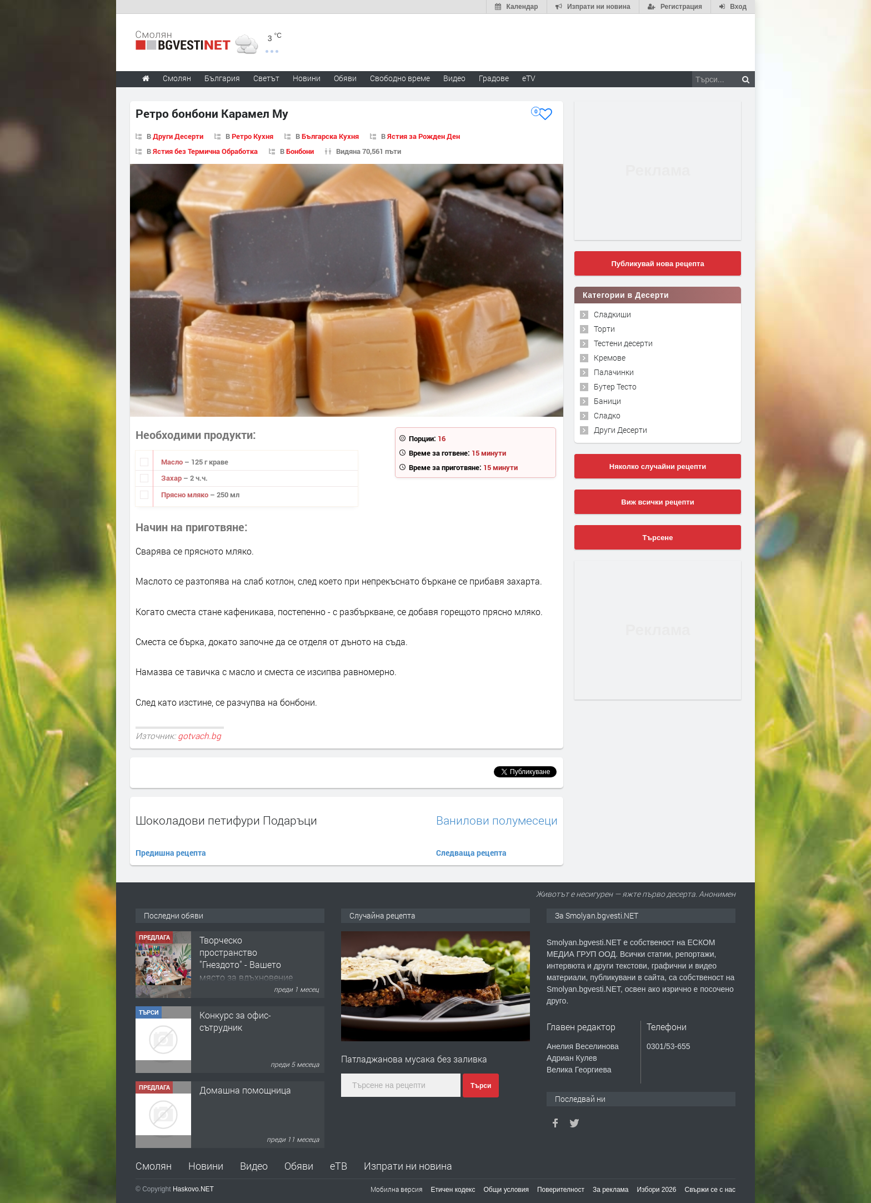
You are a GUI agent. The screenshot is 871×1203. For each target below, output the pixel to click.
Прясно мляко (185, 495)
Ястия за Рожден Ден (423, 136)
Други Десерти (178, 136)
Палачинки (614, 372)
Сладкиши (612, 314)
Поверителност (560, 1190)
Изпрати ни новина (408, 1165)
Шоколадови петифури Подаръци (226, 820)
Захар (172, 478)
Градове (494, 78)
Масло (172, 462)
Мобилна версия (397, 1189)
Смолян (154, 1165)
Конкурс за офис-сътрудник (235, 1021)
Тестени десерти (623, 343)
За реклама (611, 1190)
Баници (607, 401)
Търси (480, 1086)
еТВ (338, 1165)
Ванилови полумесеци (497, 820)
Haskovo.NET (193, 1189)
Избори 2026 (657, 1190)
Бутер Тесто (615, 386)
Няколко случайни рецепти (657, 466)
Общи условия (506, 1190)
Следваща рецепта (471, 852)
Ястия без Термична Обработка (205, 151)
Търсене (658, 537)
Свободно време (400, 78)
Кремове (609, 357)
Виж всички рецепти (657, 502)
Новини (307, 78)
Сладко (607, 415)
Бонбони (300, 151)
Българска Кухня (330, 136)
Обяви (298, 1165)
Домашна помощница (245, 1090)
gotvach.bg (199, 735)
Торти (604, 328)
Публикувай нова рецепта (657, 263)
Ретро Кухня (252, 136)
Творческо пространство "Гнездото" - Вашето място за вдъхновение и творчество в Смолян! (246, 971)
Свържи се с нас (709, 1190)
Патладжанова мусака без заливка (414, 1059)
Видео (254, 1165)
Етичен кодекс (453, 1190)
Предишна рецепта (171, 852)
